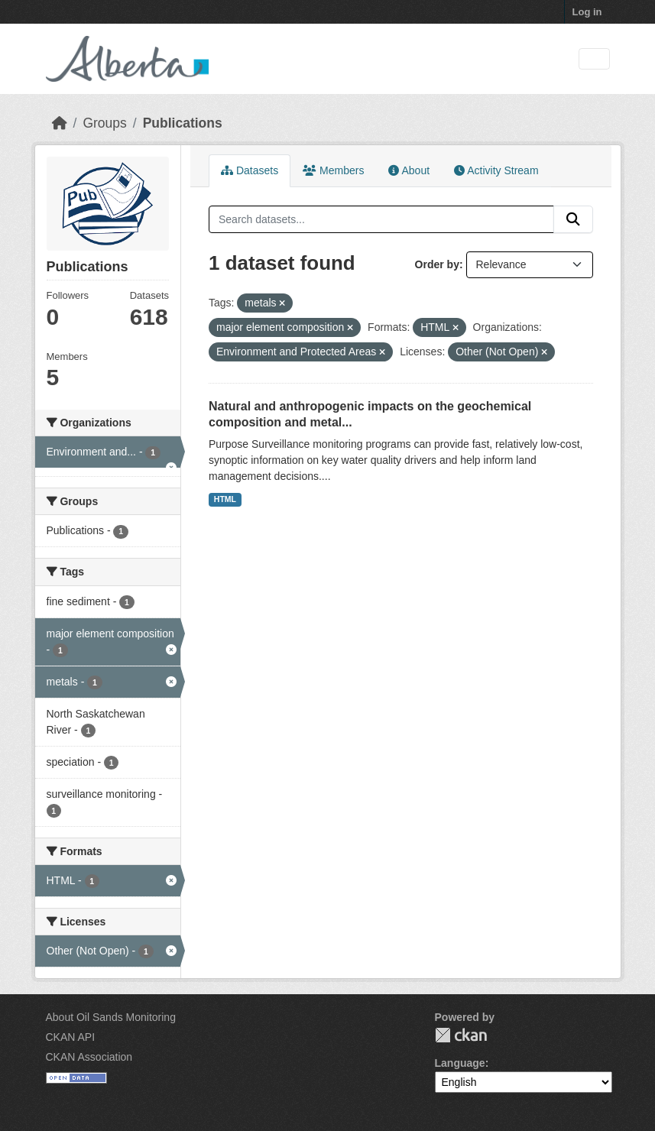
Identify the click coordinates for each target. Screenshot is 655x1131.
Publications (182, 123)
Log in (587, 12)
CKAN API (71, 1037)
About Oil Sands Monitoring (111, 1017)
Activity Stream (496, 170)
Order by (437, 264)
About (409, 170)
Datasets (249, 170)
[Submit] (573, 219)
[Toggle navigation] (594, 59)
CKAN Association (89, 1057)
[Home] (59, 123)
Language (460, 1063)
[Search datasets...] (381, 219)
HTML (225, 499)
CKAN (461, 1035)
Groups (104, 123)
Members (333, 170)
